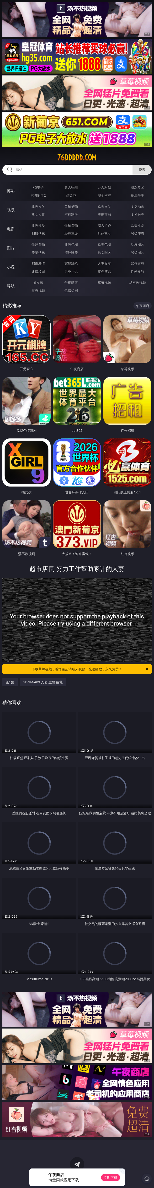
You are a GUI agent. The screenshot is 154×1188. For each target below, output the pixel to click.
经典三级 (71, 233)
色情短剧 (71, 290)
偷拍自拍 (71, 225)
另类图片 (137, 252)
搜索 (142, 169)
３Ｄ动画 (137, 206)
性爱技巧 (137, 271)
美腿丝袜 (38, 252)
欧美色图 (104, 244)
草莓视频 (104, 282)
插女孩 (38, 282)
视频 (11, 209)
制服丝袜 (38, 233)
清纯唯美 (71, 252)
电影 (11, 228)
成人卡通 (104, 225)
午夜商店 (71, 282)
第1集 (10, 682)
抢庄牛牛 (137, 195)
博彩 (11, 190)
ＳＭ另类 (137, 214)
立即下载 (110, 1177)
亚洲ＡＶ (38, 206)
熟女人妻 (38, 214)
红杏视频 (38, 290)
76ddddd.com (76, 157)
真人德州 (71, 187)
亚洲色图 (71, 244)
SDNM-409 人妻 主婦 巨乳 (43, 682)
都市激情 (38, 263)
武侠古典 (137, 263)
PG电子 (38, 187)
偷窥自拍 (38, 244)
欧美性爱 (137, 225)
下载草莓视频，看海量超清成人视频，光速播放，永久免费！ (90, 669)
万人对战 (104, 187)
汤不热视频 (137, 282)
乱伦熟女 (104, 233)
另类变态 (137, 233)
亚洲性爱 (38, 225)
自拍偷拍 (71, 206)
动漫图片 (137, 244)
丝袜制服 (71, 214)
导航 (11, 285)
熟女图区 (104, 252)
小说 (11, 266)
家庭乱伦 (71, 263)
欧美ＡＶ (104, 206)
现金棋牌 (104, 195)
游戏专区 (137, 187)
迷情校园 (38, 271)
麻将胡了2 (38, 195)
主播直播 (104, 214)
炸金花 (71, 195)
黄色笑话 (104, 271)
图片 (11, 247)
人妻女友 (104, 263)
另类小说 (71, 271)
